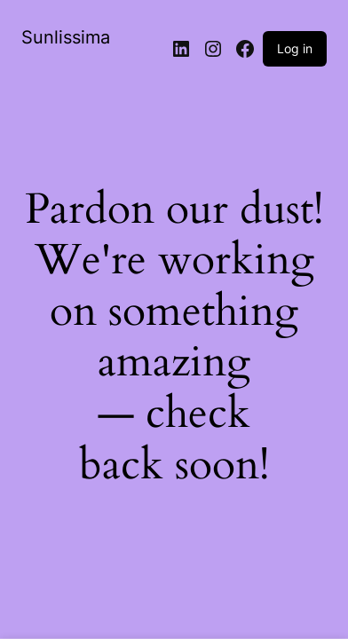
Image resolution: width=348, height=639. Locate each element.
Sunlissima (65, 37)
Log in (294, 48)
